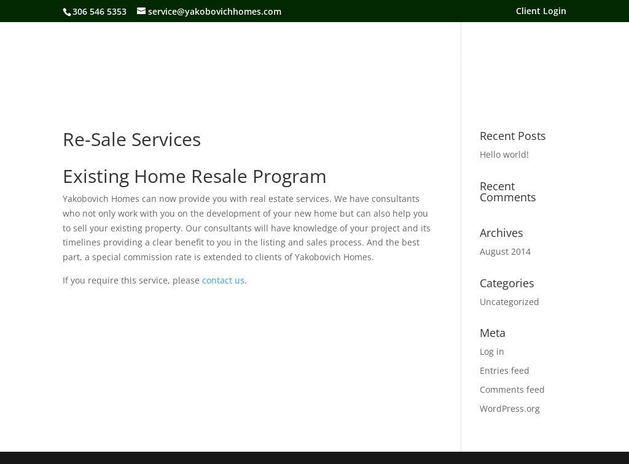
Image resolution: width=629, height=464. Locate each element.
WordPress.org (510, 408)
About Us (165, 61)
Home (117, 61)
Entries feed (504, 370)
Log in (492, 351)
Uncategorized (509, 301)
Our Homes (224, 61)
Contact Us (502, 61)
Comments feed (512, 389)
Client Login (541, 12)
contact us (223, 280)
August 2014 (505, 251)
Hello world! (504, 154)
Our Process (437, 61)
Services (379, 61)
